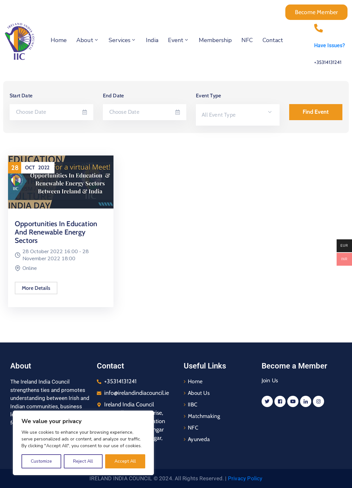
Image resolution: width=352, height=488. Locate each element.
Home (59, 40)
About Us (199, 393)
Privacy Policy (245, 478)
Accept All (125, 461)
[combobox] (238, 115)
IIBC (192, 404)
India (152, 40)
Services (122, 40)
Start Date (21, 96)
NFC (247, 40)
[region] (83, 443)
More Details (35, 288)
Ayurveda (199, 439)
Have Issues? (329, 45)
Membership (215, 40)
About (87, 40)
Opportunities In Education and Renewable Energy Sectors (55, 232)
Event (178, 40)
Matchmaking (204, 416)
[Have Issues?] (318, 24)
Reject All (83, 461)
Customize (41, 461)
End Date (113, 96)
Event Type (208, 96)
